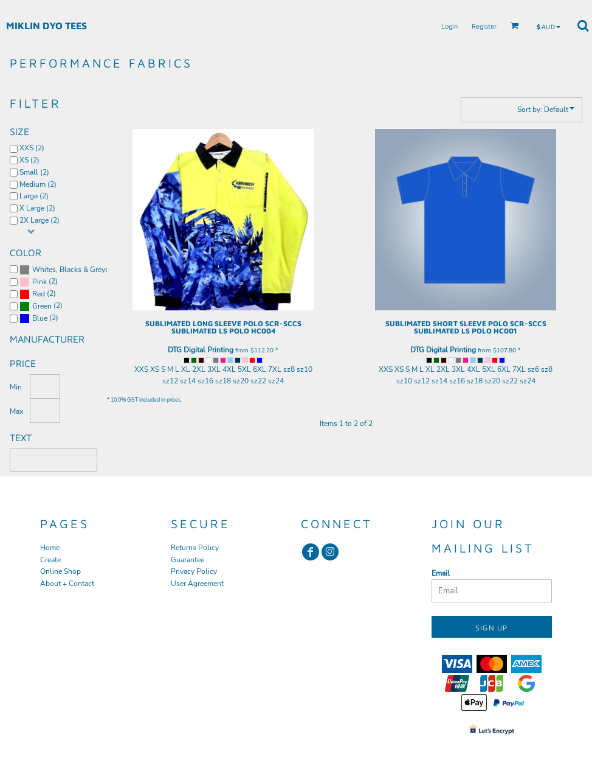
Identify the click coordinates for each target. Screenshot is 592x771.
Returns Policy (195, 548)
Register (484, 26)
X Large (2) (37, 208)
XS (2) (29, 160)
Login (449, 26)
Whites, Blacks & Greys (70, 269)
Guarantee (187, 560)
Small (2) (34, 172)
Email (441, 573)
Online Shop (60, 571)
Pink (39, 282)
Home (50, 548)
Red (38, 294)
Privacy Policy (194, 571)
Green (42, 306)
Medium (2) (38, 184)
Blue (39, 318)
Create (50, 560)
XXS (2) (31, 148)
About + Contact (67, 583)
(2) (63, 269)
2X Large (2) (39, 220)
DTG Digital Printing (200, 350)
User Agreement (197, 583)
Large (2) (34, 196)
